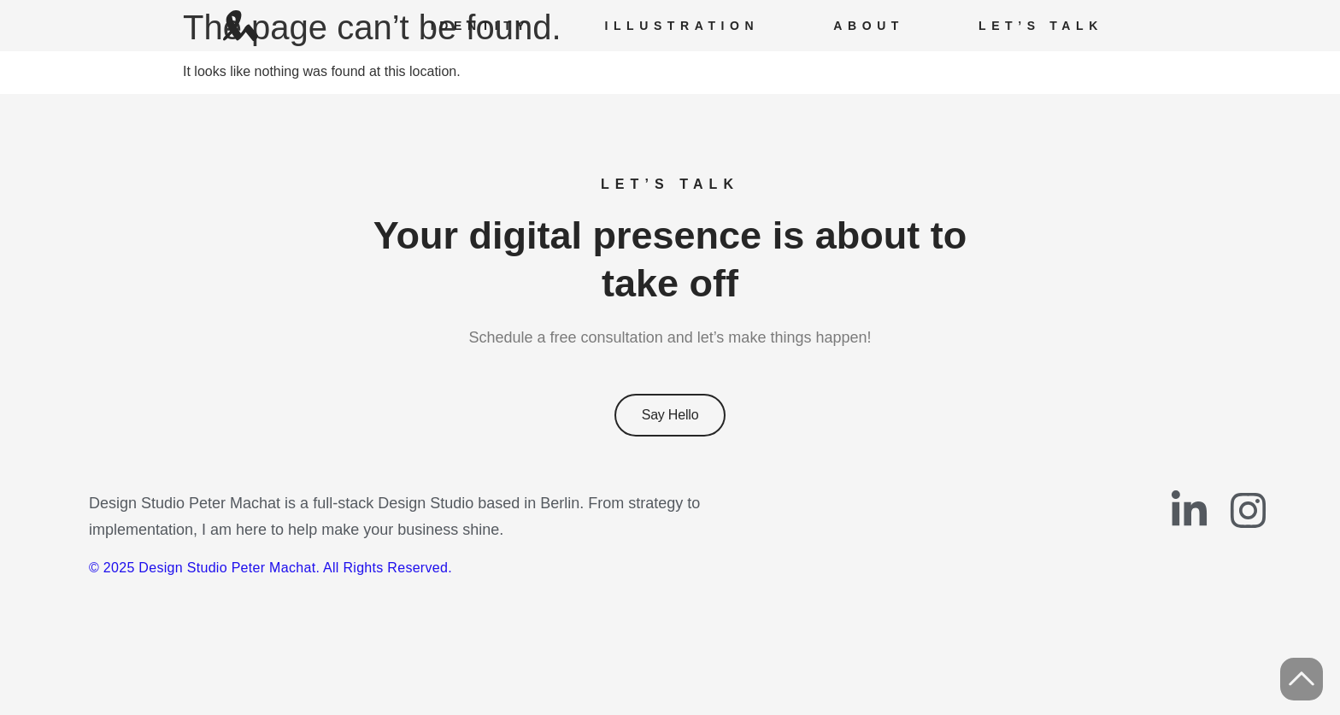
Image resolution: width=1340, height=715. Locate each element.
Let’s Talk (1041, 25)
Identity (481, 25)
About (868, 25)
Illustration (681, 25)
